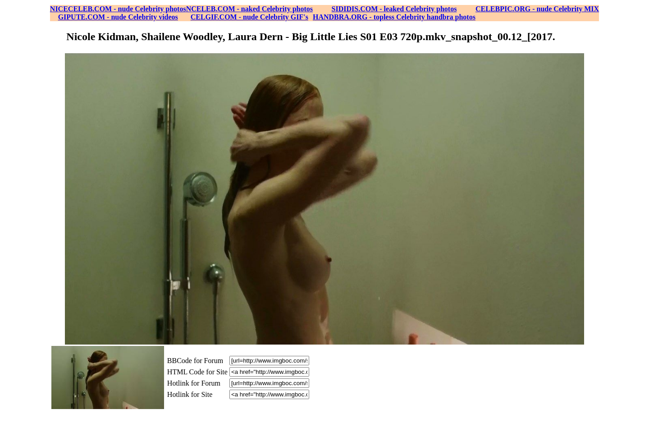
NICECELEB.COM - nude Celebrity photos (118, 9)
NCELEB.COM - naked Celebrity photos (249, 9)
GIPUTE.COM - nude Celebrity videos (118, 17)
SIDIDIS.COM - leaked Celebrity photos (394, 9)
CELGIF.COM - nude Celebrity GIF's (249, 17)
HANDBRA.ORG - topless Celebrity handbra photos (394, 17)
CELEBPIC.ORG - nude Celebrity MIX (537, 9)
